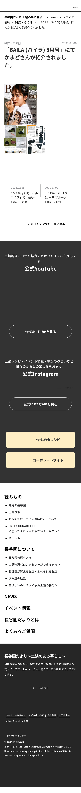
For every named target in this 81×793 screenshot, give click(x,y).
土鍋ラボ (14, 512)
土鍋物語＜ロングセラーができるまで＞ (34, 564)
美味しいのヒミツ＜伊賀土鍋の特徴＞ (33, 585)
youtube (56, 699)
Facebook (35, 699)
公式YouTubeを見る (40, 331)
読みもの (13, 496)
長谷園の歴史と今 (20, 558)
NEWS (10, 596)
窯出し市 (14, 538)
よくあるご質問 (19, 631)
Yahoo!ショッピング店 (17, 721)
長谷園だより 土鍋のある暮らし (40, 6)
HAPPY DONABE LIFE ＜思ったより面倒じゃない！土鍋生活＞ (34, 528)
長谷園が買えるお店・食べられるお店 (33, 571)
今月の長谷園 (17, 505)
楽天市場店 (64, 715)
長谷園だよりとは (21, 619)
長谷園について (19, 549)
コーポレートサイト (48, 460)
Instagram (25, 699)
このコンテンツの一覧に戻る (46, 224)
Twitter (46, 698)
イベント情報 (17, 608)
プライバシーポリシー (15, 735)
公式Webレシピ (48, 439)
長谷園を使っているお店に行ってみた (33, 519)
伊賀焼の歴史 (17, 578)
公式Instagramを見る (40, 403)
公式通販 (51, 715)
